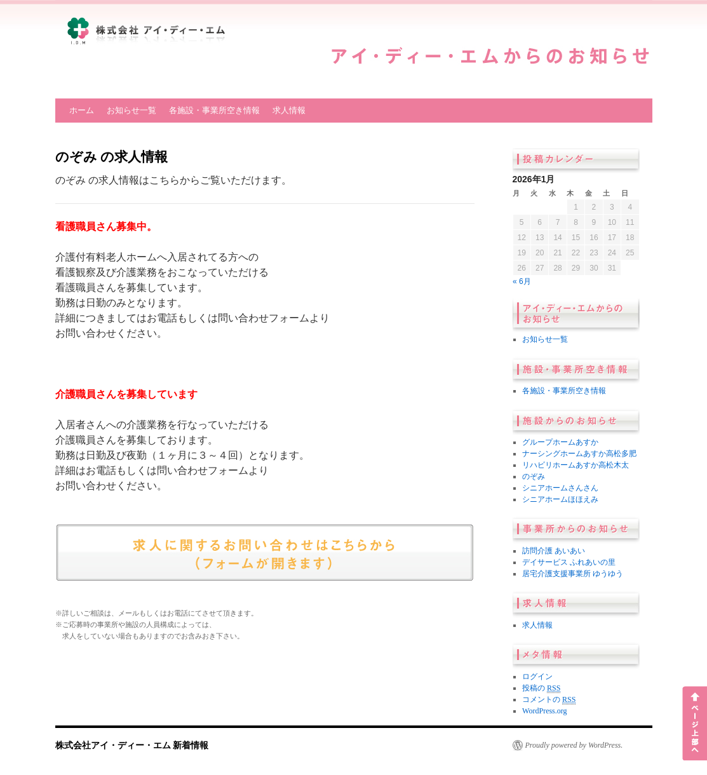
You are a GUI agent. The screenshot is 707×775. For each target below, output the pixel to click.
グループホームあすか (560, 442)
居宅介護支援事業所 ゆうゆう (572, 573)
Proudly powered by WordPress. (574, 745)
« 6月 (522, 281)
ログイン (537, 676)
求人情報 (289, 110)
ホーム (81, 110)
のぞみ (533, 476)
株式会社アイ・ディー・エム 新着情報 (132, 745)
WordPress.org (544, 710)
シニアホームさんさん (560, 487)
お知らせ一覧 (131, 110)
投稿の (541, 688)
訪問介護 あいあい (553, 550)
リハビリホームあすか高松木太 (575, 465)
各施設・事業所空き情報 (214, 110)
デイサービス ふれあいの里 (569, 562)
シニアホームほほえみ (560, 499)
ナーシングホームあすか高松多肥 (579, 453)
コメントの (549, 699)
